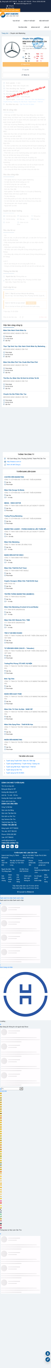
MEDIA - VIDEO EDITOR (12, 503)
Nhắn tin (25, 75)
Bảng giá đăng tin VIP (9, 789)
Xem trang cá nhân (6, 967)
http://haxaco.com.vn (14, 462)
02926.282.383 (41, 1)
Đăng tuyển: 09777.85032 (10, 828)
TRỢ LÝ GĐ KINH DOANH (13, 633)
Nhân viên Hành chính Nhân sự (14, 330)
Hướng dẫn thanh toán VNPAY (11, 798)
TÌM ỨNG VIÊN (22, 27)
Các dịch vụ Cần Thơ (8, 816)
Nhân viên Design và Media (14, 490)
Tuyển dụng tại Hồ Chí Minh (15, 773)
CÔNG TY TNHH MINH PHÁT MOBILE (16, 558)
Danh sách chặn (18, 898)
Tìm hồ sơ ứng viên (8, 786)
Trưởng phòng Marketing (13, 516)
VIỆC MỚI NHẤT (44, 21)
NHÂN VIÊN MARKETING (13, 740)
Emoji (2, 1091)
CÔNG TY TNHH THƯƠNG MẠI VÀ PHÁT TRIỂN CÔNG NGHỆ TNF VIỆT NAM (25, 637)
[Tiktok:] (16, 846)
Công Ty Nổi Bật (7, 807)
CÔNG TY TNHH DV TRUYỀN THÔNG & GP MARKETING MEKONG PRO (25, 667)
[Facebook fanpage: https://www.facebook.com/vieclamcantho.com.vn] (3, 846)
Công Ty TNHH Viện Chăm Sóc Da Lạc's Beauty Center (24, 506)
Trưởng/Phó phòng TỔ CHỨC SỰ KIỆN (18, 663)
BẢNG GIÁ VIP (35, 27)
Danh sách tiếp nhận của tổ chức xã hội (25, 888)
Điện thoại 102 (9, 584)
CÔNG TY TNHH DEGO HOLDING (15, 597)
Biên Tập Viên (9, 679)
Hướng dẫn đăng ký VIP (9, 792)
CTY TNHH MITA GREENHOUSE (14, 610)
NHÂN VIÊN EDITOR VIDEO (13, 555)
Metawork (30, 892)
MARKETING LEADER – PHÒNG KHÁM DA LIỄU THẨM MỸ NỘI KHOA (26, 529)
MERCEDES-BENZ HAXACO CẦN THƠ (15, 333)
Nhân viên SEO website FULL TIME (17, 620)
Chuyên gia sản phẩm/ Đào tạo (14, 394)
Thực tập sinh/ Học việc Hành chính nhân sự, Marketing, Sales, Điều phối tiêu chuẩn (25, 346)
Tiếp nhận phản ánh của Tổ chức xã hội (25, 886)
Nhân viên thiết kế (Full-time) (15, 568)
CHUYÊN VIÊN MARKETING (14, 477)
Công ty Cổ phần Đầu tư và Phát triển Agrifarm (22, 480)
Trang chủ (5, 33)
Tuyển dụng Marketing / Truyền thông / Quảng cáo (23, 764)
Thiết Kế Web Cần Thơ (9, 822)
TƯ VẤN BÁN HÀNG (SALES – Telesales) (19, 648)
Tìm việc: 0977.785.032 (9, 831)
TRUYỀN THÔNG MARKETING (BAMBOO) (19, 594)
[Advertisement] (21, 430)
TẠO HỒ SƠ (16, 21)
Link (5, 1091)
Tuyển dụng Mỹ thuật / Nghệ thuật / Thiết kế (21, 767)
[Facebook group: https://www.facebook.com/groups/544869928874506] (7, 846)
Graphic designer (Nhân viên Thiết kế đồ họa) (21, 581)
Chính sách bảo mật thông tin (27, 878)
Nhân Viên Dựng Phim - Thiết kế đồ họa (18, 724)
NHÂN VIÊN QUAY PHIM (13, 694)
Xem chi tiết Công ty (13, 465)
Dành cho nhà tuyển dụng (10, 10)
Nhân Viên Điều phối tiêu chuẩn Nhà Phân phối (20, 362)
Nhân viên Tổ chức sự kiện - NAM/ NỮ (18, 709)
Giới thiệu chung (4, 878)
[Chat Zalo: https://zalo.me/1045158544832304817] (12, 846)
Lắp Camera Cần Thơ (8, 819)
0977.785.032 (28, 1)
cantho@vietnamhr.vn (9, 840)
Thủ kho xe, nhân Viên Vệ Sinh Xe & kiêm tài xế (21, 378)
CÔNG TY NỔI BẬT (29, 21)
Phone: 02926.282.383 (9, 834)
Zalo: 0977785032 (7, 837)
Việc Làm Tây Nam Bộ (9, 813)
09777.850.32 (13, 1)
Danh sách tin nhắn (6, 898)
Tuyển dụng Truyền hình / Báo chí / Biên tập (20, 761)
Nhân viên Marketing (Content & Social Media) (21, 607)
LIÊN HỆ (46, 27)
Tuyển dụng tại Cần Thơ (14, 770)
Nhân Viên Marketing (11, 542)
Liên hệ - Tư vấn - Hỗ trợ (10, 795)
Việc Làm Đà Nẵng (8, 810)
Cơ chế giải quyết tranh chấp (38, 878)
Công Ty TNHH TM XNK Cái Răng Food (18, 545)
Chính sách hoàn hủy (8, 801)
